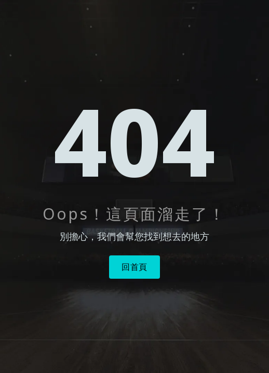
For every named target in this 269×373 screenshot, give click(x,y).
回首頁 (134, 266)
